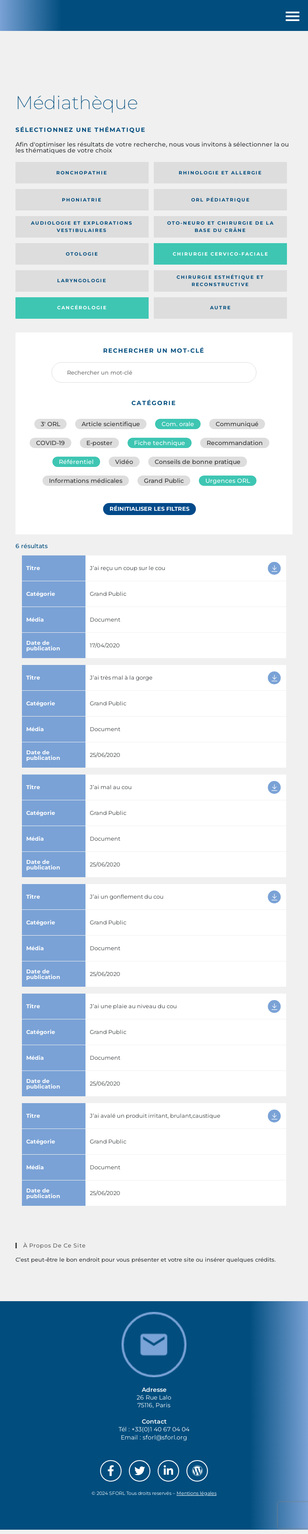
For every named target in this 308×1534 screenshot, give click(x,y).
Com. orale (178, 429)
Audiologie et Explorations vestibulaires (82, 231)
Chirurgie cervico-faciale (220, 258)
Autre (220, 312)
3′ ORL (50, 429)
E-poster (99, 447)
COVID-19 (50, 447)
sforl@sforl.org (165, 1442)
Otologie (82, 258)
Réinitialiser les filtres (149, 513)
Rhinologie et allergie (220, 177)
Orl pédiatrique (220, 204)
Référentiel (76, 466)
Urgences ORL (227, 485)
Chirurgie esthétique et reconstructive (220, 285)
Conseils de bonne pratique (198, 466)
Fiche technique (159, 447)
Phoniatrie (82, 204)
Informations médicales (85, 485)
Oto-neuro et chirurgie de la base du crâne (220, 231)
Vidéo (124, 466)
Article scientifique (111, 429)
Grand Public (164, 485)
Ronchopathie (81, 177)
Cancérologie (82, 312)
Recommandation (235, 447)
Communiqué (237, 429)
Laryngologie (82, 285)
